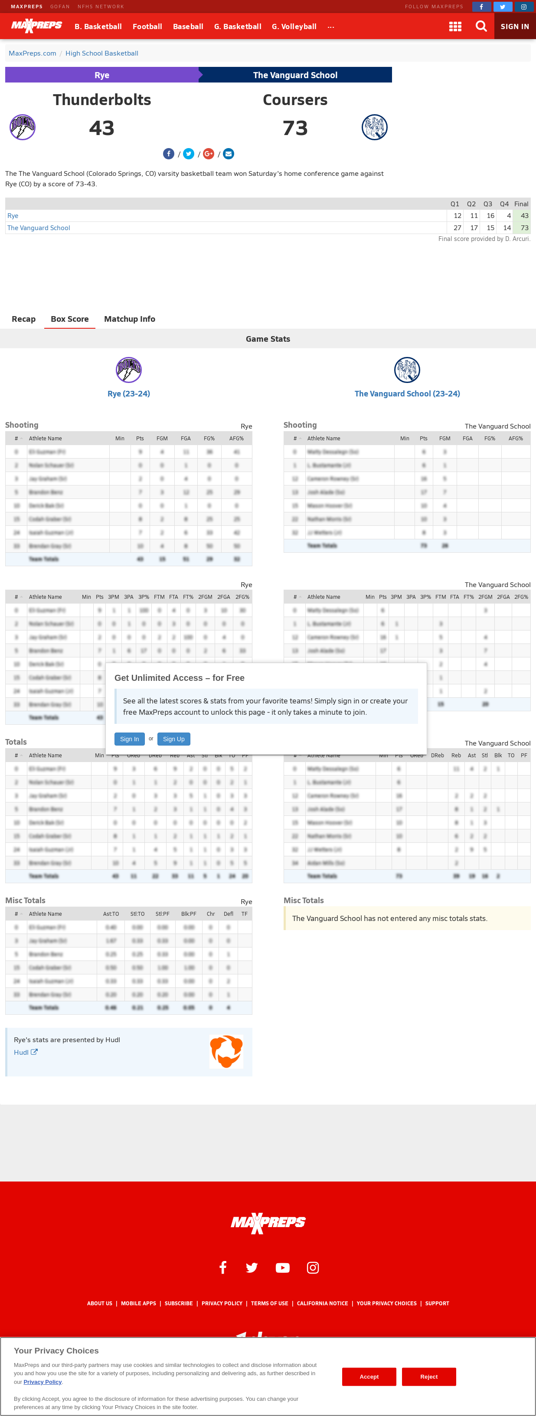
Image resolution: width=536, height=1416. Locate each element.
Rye (102, 75)
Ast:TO (111, 913)
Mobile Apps (138, 1303)
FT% (188, 596)
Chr (211, 913)
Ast (191, 755)
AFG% (236, 438)
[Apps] (455, 26)
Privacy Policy (222, 1303)
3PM (113, 596)
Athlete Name (45, 438)
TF (245, 913)
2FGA (223, 596)
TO (232, 755)
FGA (186, 438)
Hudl (26, 1051)
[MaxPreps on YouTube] (283, 1267)
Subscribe (179, 1303)
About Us (99, 1303)
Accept (369, 1376)
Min (119, 438)
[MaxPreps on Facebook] (481, 7)
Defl (228, 913)
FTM (159, 596)
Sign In (129, 739)
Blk (218, 755)
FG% (209, 438)
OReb (133, 755)
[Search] (481, 26)
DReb (155, 755)
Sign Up (174, 739)
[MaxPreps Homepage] (268, 1223)
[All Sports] (331, 26)
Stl (205, 755)
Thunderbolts (102, 99)
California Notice (322, 1303)
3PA (129, 596)
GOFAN (60, 6)
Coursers (295, 99)
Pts (140, 438)
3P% (143, 596)
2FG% (242, 596)
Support (437, 1303)
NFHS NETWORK (101, 6)
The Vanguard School (295, 75)
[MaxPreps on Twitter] (503, 7)
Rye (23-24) (129, 393)
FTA (173, 596)
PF (245, 755)
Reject (429, 1376)
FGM (162, 438)
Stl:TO (137, 913)
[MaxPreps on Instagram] (524, 7)
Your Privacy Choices (387, 1303)
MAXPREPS (27, 6)
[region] (268, 1376)
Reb (175, 755)
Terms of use (269, 1303)
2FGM (205, 596)
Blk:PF (188, 913)
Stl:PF (163, 913)
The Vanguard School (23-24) (407, 393)
